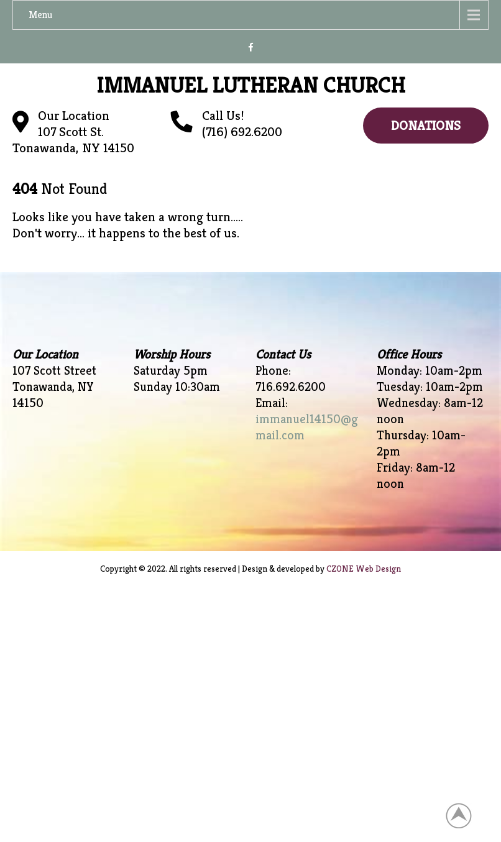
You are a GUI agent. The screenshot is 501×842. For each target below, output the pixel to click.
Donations (426, 125)
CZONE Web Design (363, 568)
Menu (40, 14)
